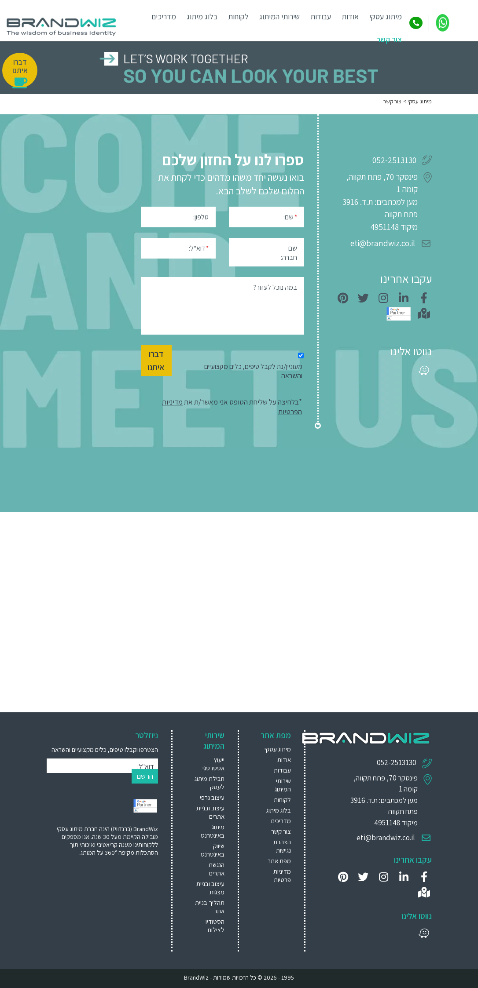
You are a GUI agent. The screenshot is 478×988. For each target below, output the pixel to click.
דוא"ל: (200, 248)
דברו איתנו (156, 360)
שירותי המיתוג (279, 16)
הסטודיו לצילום (215, 925)
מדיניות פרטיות (282, 875)
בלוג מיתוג (202, 16)
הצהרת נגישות (282, 846)
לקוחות (238, 16)
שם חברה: (289, 253)
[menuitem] (209, 763)
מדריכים (163, 16)
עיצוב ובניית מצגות (210, 887)
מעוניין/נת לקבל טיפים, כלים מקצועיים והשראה (253, 371)
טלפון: (201, 217)
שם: (290, 216)
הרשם (144, 776)
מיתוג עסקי (385, 16)
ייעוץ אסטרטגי (213, 763)
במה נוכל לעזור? (275, 287)
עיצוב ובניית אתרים (210, 812)
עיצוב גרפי (212, 797)
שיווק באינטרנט (212, 850)
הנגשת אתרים (216, 868)
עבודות (320, 16)
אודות (350, 16)
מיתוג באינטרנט (212, 831)
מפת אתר (279, 861)
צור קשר (389, 39)
